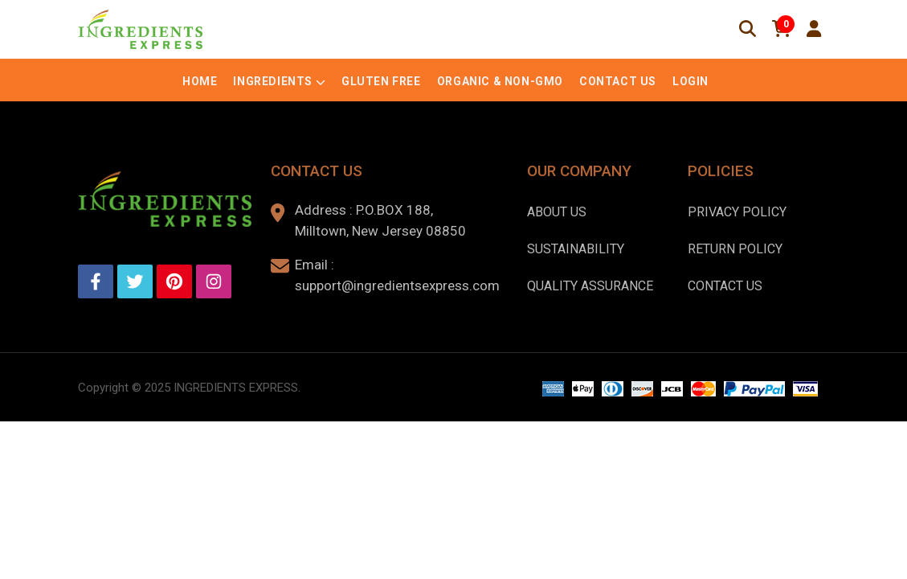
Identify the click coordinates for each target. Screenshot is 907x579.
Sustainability (575, 249)
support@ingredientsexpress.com (397, 285)
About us (556, 212)
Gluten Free (381, 81)
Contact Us (617, 81)
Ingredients (273, 81)
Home (199, 81)
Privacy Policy (737, 212)
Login (690, 81)
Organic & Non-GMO (500, 81)
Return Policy (735, 249)
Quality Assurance (590, 286)
